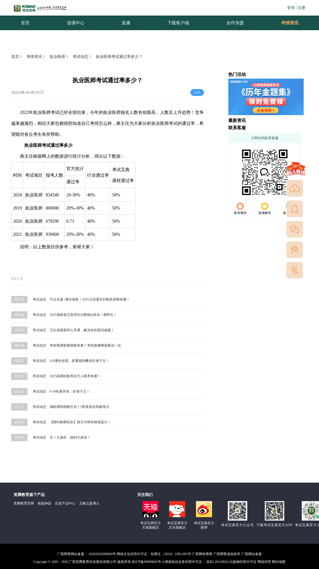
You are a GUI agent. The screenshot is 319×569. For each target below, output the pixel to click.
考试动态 (82, 57)
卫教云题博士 (89, 503)
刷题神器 (44, 503)
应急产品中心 (65, 503)
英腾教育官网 (24, 503)
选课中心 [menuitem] (75, 22)
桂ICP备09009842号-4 (148, 562)
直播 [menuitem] (126, 22)
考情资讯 (286, 22)
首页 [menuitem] (25, 22)
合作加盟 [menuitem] (235, 22)
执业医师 (59, 57)
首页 (17, 57)
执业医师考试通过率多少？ (119, 57)
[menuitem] (289, 23)
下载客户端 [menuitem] (178, 22)
